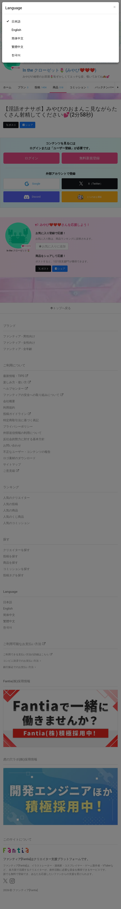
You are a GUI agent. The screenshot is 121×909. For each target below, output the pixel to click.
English (16, 30)
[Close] (114, 7)
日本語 (16, 21)
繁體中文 (17, 46)
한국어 (16, 55)
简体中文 (17, 38)
